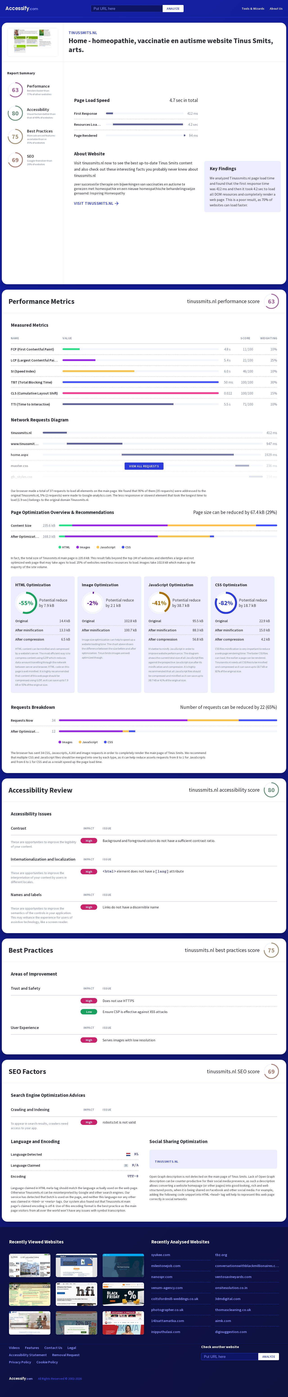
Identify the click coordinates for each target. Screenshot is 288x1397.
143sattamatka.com (167, 1320)
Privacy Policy (20, 1362)
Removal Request (66, 1355)
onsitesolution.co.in (231, 1287)
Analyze (173, 9)
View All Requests (144, 466)
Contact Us (53, 1347)
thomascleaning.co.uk (233, 1309)
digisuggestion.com (231, 1331)
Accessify (21, 8)
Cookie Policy (47, 1362)
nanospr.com (161, 1276)
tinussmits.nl (83, 32)
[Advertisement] (175, 77)
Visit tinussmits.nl (96, 203)
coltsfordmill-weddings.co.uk (174, 1298)
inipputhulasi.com (165, 1331)
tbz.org (221, 1254)
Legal (72, 1347)
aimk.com (223, 1320)
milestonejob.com (165, 1265)
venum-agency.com (167, 1287)
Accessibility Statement (28, 1355)
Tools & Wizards (253, 9)
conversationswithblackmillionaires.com (247, 1265)
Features (32, 1347)
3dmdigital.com (228, 1298)
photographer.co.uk (167, 1309)
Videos (14, 1347)
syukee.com (160, 1254)
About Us (276, 9)
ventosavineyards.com (233, 1276)
